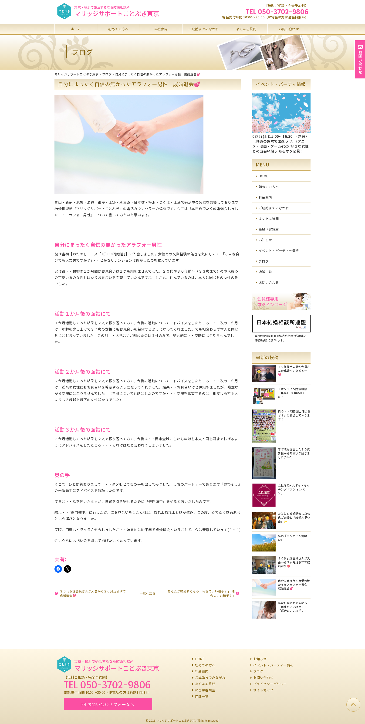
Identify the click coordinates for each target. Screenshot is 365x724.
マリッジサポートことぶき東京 (116, 13)
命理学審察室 (269, 229)
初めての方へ (118, 29)
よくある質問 (246, 29)
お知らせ (265, 239)
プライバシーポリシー (270, 683)
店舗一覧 (265, 271)
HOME (263, 176)
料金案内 (161, 29)
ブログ (264, 261)
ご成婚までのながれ (203, 29)
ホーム (76, 29)
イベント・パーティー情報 (279, 250)
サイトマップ (263, 690)
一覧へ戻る (147, 593)
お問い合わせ (289, 29)
